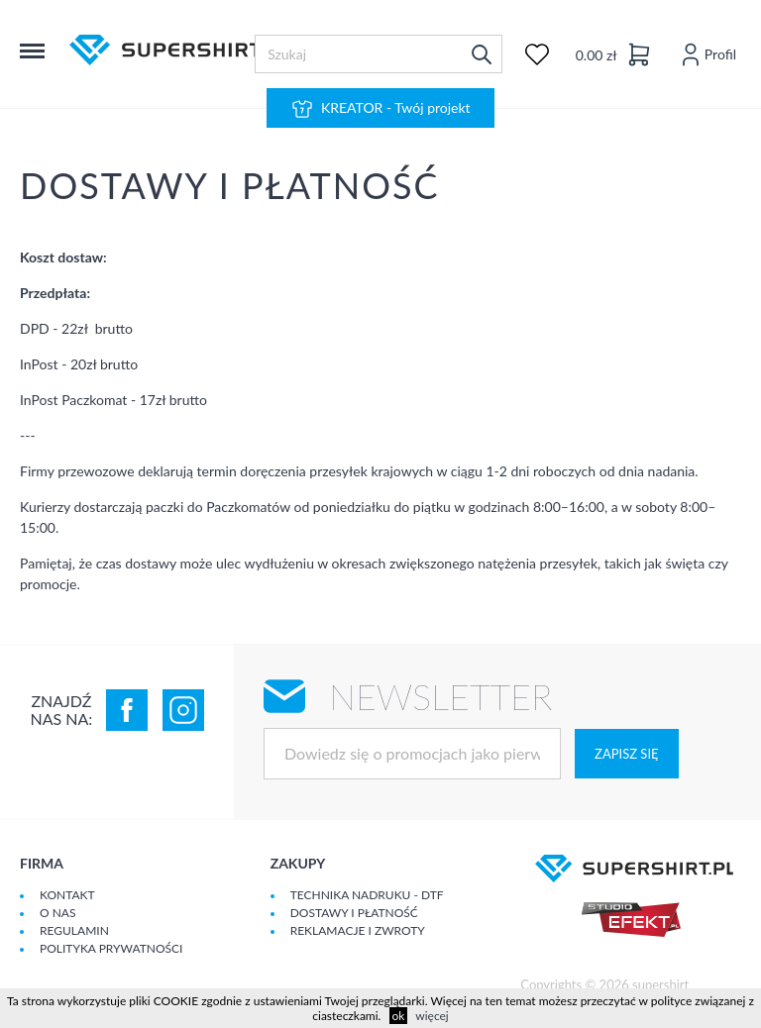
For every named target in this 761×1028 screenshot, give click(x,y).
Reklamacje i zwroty (357, 930)
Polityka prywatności (111, 948)
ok (398, 1015)
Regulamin (74, 930)
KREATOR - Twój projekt (380, 109)
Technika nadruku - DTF (367, 894)
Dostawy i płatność (354, 912)
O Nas (57, 912)
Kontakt (67, 894)
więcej (431, 1015)
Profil (706, 54)
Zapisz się (626, 754)
